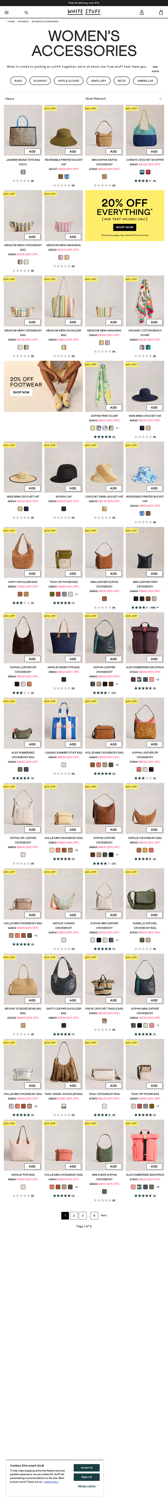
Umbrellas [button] (145, 81)
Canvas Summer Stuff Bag (63, 752)
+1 (117, 428)
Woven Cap (64, 496)
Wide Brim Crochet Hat (145, 416)
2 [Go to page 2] (74, 1215)
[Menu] (7, 12)
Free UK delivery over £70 (84, 3)
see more (155, 69)
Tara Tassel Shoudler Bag (64, 1094)
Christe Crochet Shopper (145, 160)
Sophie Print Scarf (104, 416)
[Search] (26, 12)
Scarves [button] (40, 81)
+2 (157, 679)
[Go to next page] (103, 1216)
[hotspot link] (124, 215)
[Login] (142, 11)
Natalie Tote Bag (23, 1175)
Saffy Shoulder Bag (23, 582)
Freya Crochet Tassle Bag (104, 1008)
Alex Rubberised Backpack (145, 667)
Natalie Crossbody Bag (145, 838)
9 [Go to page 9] (94, 1215)
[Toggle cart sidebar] (161, 12)
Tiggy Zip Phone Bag (64, 582)
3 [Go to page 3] (83, 1215)
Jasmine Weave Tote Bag (23, 160)
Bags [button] (18, 81)
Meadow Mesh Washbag (64, 245)
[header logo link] (84, 12)
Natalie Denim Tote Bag (64, 667)
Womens (23, 22)
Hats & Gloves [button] (68, 81)
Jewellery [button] (98, 81)
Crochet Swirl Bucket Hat (104, 496)
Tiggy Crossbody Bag (104, 1094)
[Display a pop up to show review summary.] (157, 607)
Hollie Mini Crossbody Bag (104, 752)
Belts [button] (122, 81)
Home (11, 22)
